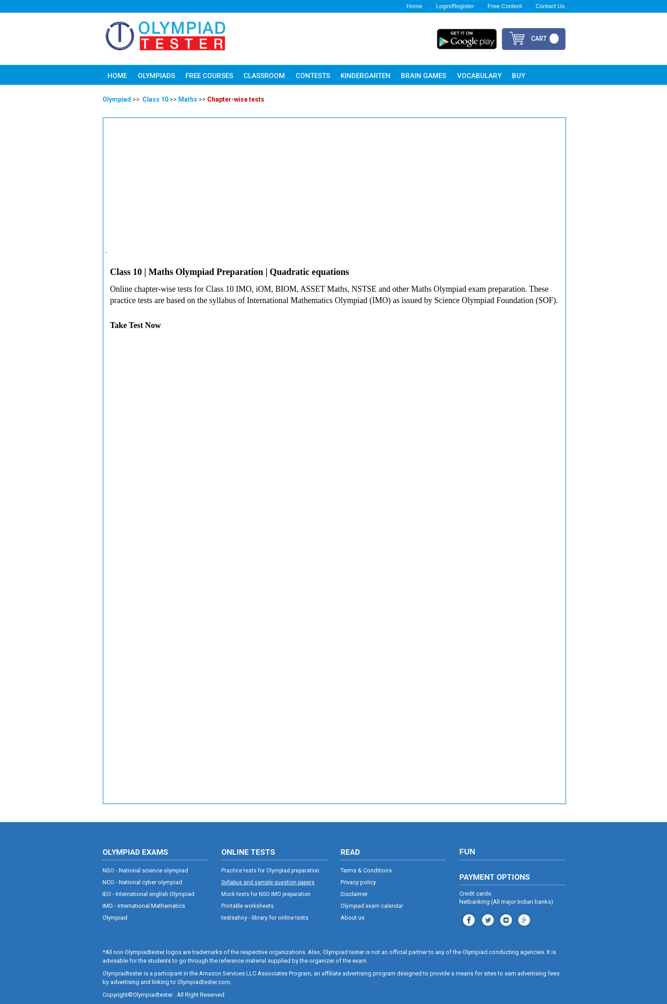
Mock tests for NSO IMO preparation (266, 894)
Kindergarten (365, 76)
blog (523, 919)
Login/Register (455, 6)
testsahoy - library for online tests (264, 917)
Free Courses (209, 76)
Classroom (264, 76)
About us (353, 917)
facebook (468, 919)
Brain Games (423, 76)
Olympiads (156, 76)
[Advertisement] (335, 188)
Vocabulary (479, 76)
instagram (487, 919)
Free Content (504, 6)
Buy (518, 76)
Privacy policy (358, 882)
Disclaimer (354, 894)
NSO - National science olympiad (145, 870)
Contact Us (550, 6)
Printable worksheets (247, 906)
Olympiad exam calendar (372, 906)
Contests (313, 76)
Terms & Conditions (366, 870)
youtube (505, 919)
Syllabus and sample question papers (268, 882)
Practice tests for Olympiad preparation (270, 870)
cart (539, 38)
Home (415, 6)
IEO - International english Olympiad (148, 894)
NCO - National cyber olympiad (142, 882)
